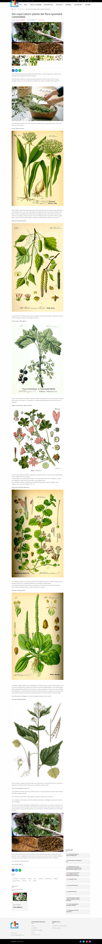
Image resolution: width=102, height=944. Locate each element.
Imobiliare (68, 4)
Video (25, 4)
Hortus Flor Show (71, 891)
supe (30, 880)
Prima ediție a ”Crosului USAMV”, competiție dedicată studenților (73, 899)
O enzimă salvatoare (72, 885)
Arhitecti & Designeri (36, 4)
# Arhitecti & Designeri (36, 930)
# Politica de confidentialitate (59, 925)
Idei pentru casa (48, 4)
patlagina (55, 878)
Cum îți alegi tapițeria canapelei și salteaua (72, 904)
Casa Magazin (78, 4)
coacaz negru (15, 878)
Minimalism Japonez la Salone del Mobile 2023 (72, 855)
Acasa (14, 9)
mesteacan (41, 878)
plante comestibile (16, 880)
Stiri (20, 4)
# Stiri (32, 925)
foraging (29, 878)
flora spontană (23, 878)
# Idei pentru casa (35, 934)
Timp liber (88, 4)
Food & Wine (21, 9)
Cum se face (59, 4)
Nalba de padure (48, 878)
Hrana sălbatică (17, 907)
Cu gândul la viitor (71, 879)
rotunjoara (24, 880)
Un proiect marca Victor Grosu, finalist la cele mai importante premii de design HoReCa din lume (72, 874)
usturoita (34, 880)
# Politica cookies (56, 928)
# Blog (33, 932)
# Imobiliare (34, 928)
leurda (35, 878)
